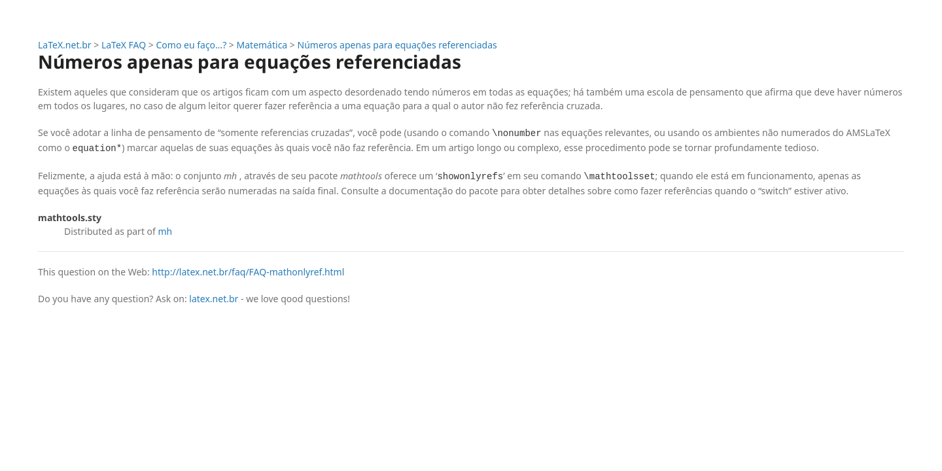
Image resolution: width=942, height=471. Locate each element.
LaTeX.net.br (65, 45)
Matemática (262, 45)
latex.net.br (213, 298)
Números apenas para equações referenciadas (397, 45)
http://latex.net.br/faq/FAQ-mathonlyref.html (248, 272)
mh (165, 231)
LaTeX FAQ (123, 45)
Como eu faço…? (191, 45)
